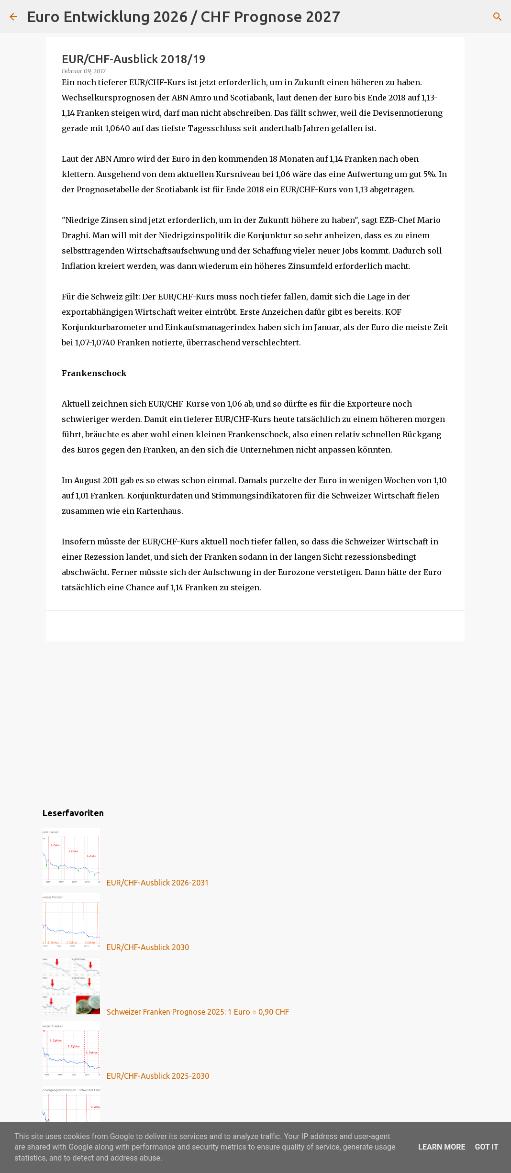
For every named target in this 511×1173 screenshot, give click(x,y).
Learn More (441, 1146)
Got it (486, 1146)
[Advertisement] (255, 723)
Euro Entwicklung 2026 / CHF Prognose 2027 (183, 16)
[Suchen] (353, 16)
